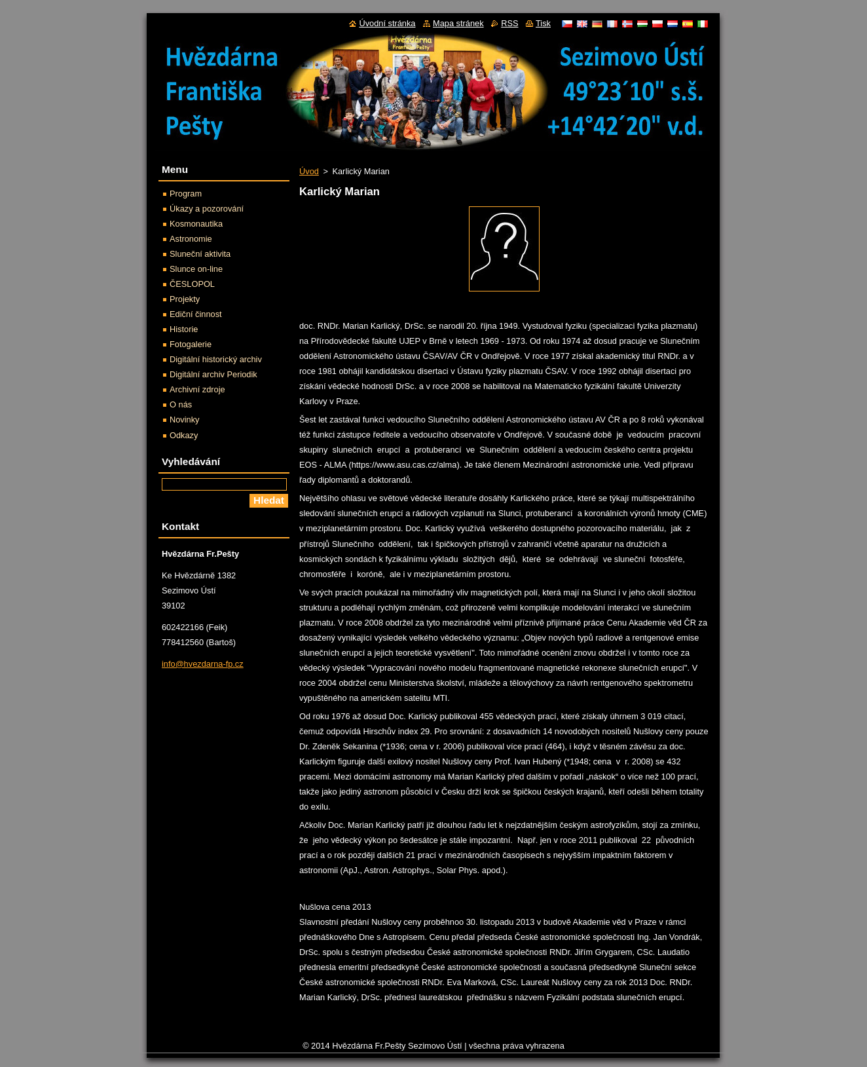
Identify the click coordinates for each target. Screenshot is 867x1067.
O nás (181, 404)
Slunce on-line (196, 269)
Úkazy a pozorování (207, 209)
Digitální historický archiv (216, 359)
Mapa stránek (458, 23)
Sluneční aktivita (200, 254)
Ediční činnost (196, 314)
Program (186, 193)
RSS (509, 23)
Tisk (543, 23)
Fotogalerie (191, 344)
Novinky (185, 419)
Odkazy (184, 435)
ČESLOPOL (192, 284)
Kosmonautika (196, 224)
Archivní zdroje (197, 389)
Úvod (309, 171)
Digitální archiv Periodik (213, 374)
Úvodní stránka (387, 23)
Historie (184, 329)
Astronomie (191, 239)
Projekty (185, 299)
